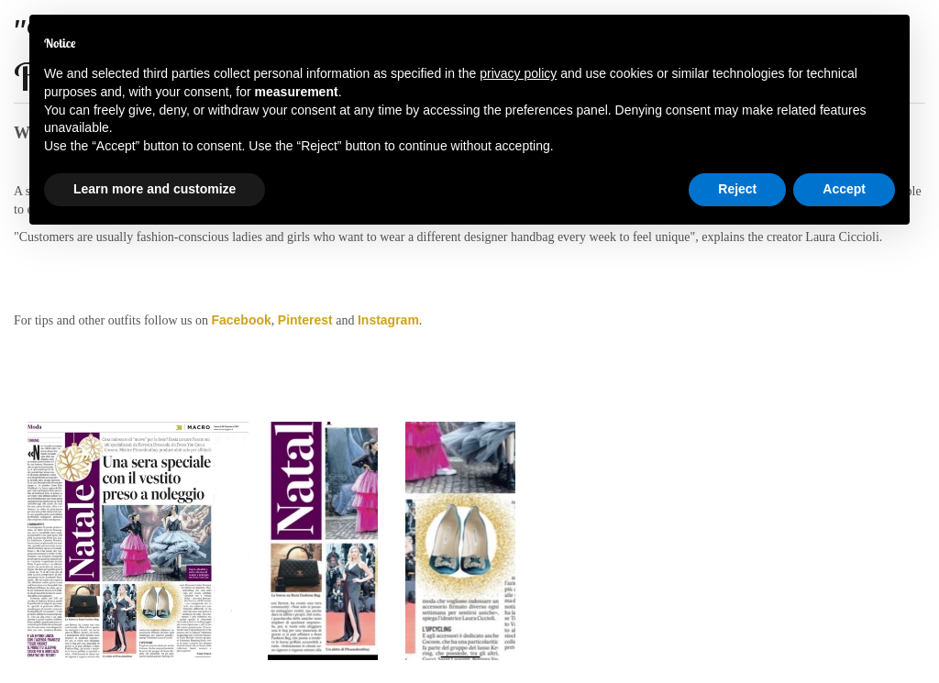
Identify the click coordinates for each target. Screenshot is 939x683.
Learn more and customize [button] (154, 189)
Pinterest (305, 320)
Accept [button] (844, 189)
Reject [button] (737, 189)
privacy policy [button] (518, 73)
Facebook (241, 320)
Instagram (388, 320)
